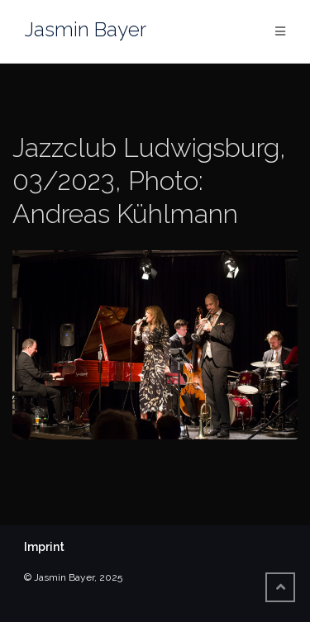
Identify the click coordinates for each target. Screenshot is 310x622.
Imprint (44, 546)
